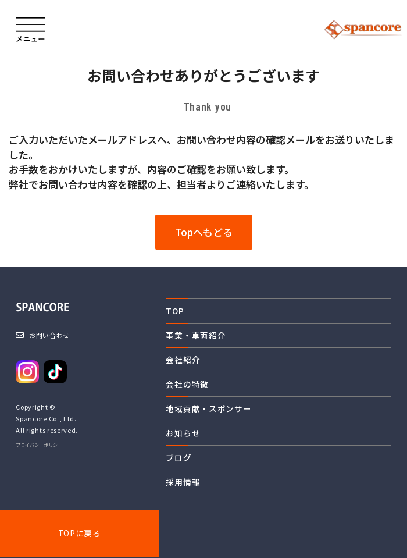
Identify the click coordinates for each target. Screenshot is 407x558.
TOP (175, 311)
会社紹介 (183, 359)
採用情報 (183, 482)
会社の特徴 (187, 384)
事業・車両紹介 (196, 335)
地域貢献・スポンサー (208, 408)
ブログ (178, 457)
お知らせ (183, 433)
